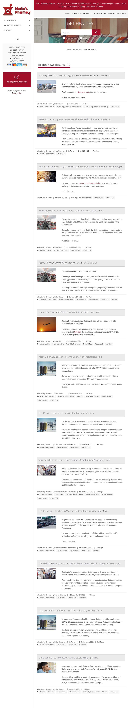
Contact (8, 30)
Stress (104, 692)
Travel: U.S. (115, 107)
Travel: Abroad (81, 300)
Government (59, 494)
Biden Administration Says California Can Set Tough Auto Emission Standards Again (80, 166)
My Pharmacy (10, 20)
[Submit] (96, 32)
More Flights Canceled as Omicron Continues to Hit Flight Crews (71, 210)
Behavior (51, 692)
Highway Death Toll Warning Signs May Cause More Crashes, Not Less (74, 75)
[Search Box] (76, 32)
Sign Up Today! (113, 13)
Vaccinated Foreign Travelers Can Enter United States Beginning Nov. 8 (74, 460)
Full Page (85, 104)
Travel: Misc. (75, 250)
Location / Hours (99, 13)
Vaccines (109, 344)
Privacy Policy (17, 93)
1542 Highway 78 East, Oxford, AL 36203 (53, 3)
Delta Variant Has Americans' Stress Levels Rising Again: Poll (69, 657)
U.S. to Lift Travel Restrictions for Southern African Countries (69, 312)
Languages (67, 13)
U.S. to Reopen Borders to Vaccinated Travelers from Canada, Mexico (74, 511)
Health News (70, 38)
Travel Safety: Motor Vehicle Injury (96, 107)
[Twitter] (18, 39)
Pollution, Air (98, 198)
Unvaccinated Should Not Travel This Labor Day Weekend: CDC (71, 610)
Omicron (77, 332)
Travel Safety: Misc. (47, 107)
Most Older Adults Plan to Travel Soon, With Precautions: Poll (70, 356)
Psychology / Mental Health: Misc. (69, 107)
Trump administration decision (90, 183)
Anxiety (42, 692)
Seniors (79, 396)
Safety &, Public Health (48, 300)
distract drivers (83, 92)
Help (75, 13)
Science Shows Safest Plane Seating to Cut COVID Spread (68, 262)
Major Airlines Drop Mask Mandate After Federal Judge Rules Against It (74, 119)
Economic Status (46, 494)
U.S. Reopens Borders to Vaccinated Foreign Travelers (66, 413)
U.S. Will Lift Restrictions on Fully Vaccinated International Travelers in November (79, 563)
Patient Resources (12, 25)
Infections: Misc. (46, 250)
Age (41, 396)
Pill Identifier (85, 13)
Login (124, 13)
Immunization (45, 344)
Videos (84, 38)
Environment (86, 198)
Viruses (114, 300)
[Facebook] (14, 39)
